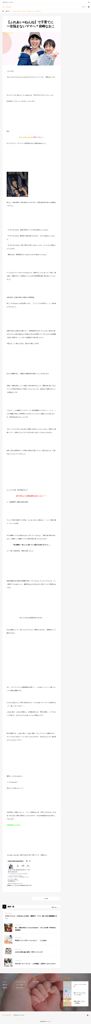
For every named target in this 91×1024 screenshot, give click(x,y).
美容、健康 (36, 981)
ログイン (84, 6)
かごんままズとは (20, 981)
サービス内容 (19, 984)
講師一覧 (54, 907)
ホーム (4, 981)
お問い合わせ (19, 987)
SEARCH (89, 2)
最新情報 (5, 987)
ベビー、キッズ (50, 981)
